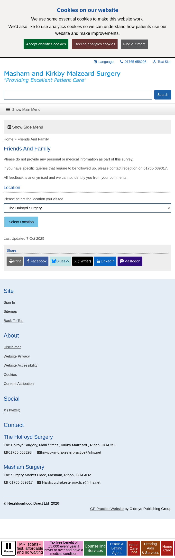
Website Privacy (17, 356)
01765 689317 (18, 482)
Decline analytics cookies (94, 44)
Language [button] (103, 62)
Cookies (10, 374)
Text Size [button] (161, 62)
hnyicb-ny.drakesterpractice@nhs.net (68, 452)
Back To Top (13, 321)
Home (8, 139)
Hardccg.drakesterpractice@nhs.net (68, 482)
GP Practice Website (107, 509)
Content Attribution (19, 383)
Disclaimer (12, 347)
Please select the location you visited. (34, 199)
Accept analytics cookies (46, 44)
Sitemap (10, 311)
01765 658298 (133, 62)
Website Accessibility (20, 365)
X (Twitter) (12, 410)
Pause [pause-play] (8, 551)
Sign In (9, 302)
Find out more (134, 44)
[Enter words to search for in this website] (78, 95)
